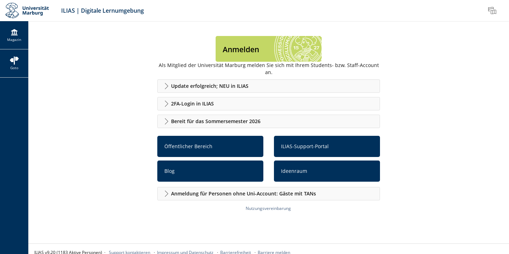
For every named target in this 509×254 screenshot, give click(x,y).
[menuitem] (493, 10)
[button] (268, 86)
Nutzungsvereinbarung (268, 208)
